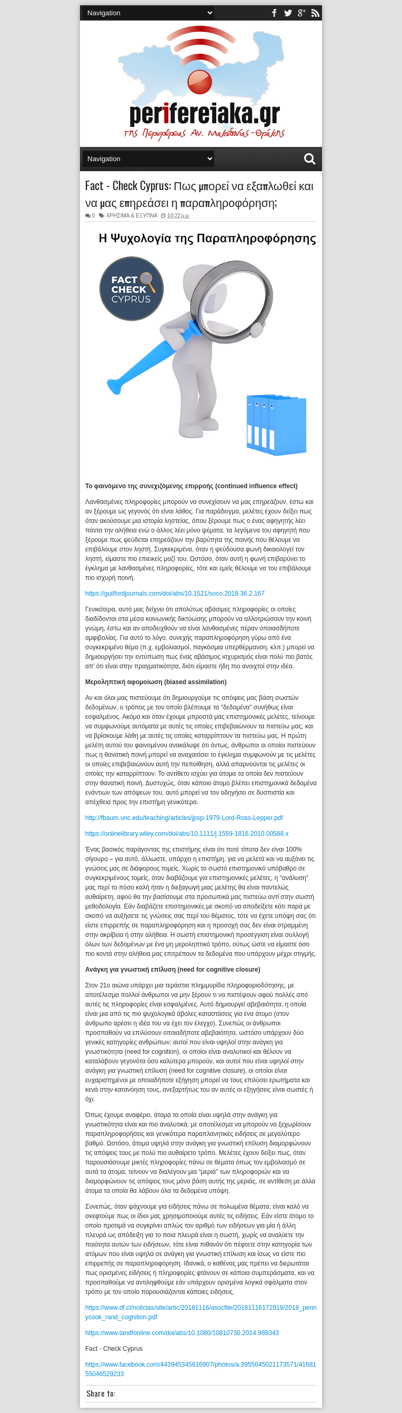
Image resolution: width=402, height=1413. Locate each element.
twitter (288, 13)
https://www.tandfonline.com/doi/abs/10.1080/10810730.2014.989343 (182, 1333)
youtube (301, 13)
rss (315, 13)
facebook (274, 13)
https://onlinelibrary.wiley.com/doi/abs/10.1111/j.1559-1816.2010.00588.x (186, 833)
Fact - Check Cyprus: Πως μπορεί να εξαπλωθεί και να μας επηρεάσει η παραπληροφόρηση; (199, 193)
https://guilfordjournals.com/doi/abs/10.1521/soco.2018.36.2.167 (175, 593)
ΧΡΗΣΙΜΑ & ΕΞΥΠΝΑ (131, 216)
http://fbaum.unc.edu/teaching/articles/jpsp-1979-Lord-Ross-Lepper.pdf (184, 818)
